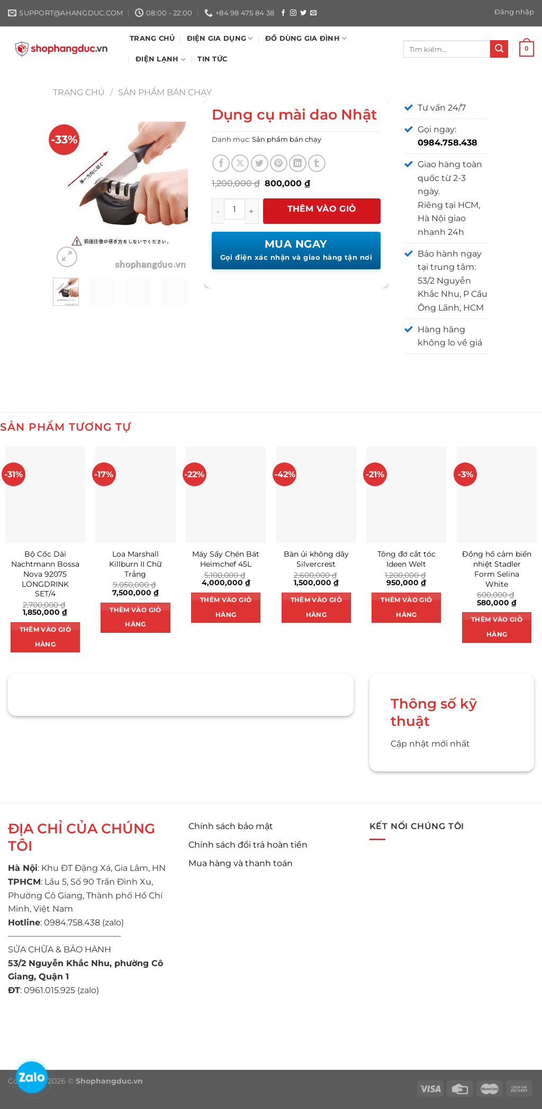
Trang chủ (79, 92)
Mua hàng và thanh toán (240, 863)
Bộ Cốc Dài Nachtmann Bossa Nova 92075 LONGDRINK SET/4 (45, 573)
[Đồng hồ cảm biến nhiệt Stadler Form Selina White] (497, 494)
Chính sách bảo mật (230, 826)
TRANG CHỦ (152, 38)
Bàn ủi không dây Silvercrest (316, 559)
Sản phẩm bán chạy (165, 92)
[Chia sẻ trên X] (240, 163)
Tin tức (212, 59)
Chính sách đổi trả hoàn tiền (248, 845)
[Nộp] (499, 49)
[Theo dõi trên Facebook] (283, 13)
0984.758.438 (447, 143)
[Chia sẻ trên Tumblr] (317, 163)
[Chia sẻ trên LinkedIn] (297, 163)
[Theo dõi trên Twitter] (303, 13)
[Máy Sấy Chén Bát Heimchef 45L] (226, 494)
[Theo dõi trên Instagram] (293, 13)
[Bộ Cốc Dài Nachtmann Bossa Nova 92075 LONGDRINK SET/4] (45, 494)
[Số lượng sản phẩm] (234, 209)
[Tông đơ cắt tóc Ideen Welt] (406, 494)
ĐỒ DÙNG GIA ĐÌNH (306, 38)
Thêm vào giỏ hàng (322, 214)
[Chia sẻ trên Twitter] (259, 163)
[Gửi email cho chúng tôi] (313, 13)
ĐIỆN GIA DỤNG (220, 38)
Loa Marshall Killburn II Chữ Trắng (135, 563)
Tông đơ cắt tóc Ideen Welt (406, 559)
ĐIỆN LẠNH (161, 59)
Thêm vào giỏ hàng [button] (45, 637)
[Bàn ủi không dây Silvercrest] (316, 494)
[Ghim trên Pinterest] (278, 163)
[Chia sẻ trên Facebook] (221, 163)
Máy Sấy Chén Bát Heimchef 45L (225, 559)
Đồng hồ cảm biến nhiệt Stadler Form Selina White (496, 568)
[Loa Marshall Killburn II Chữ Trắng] (135, 494)
